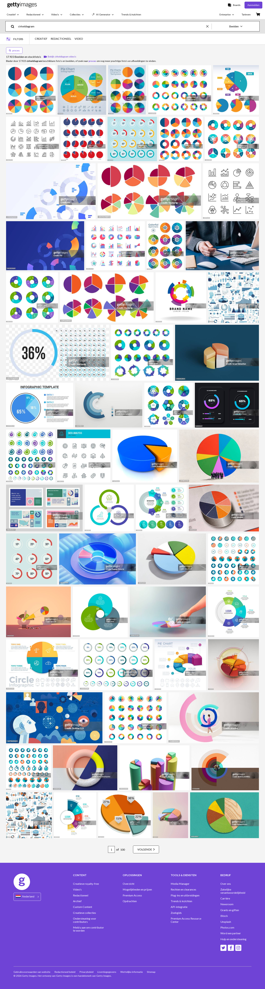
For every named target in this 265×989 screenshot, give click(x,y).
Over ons (225, 883)
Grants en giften (229, 910)
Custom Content (82, 906)
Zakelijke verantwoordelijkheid (232, 891)
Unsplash (225, 921)
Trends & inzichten (181, 901)
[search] (14, 26)
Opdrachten (130, 901)
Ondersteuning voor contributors (84, 920)
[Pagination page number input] (111, 849)
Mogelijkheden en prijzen (137, 889)
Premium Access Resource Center (186, 920)
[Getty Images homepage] (22, 5)
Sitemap (151, 971)
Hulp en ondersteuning (233, 939)
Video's (77, 889)
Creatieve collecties (84, 912)
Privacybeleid (86, 971)
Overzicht (128, 883)
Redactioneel (80, 895)
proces (14, 50)
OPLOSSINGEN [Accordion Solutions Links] (132, 875)
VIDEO (79, 38)
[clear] (209, 26)
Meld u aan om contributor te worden (88, 929)
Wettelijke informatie (132, 971)
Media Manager (180, 883)
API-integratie (179, 906)
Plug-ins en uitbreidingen (185, 895)
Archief (77, 901)
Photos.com (227, 927)
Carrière (225, 898)
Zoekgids (176, 912)
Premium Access (132, 895)
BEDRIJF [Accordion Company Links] (225, 875)
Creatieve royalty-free (86, 883)
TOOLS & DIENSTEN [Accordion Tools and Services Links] (183, 875)
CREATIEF (41, 38)
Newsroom (226, 904)
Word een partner (230, 933)
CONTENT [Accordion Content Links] (80, 875)
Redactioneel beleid (64, 971)
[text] (111, 26)
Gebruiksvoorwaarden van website (32, 971)
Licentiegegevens (107, 971)
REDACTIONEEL (61, 38)
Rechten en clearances (183, 889)
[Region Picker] (27, 897)
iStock (224, 915)
